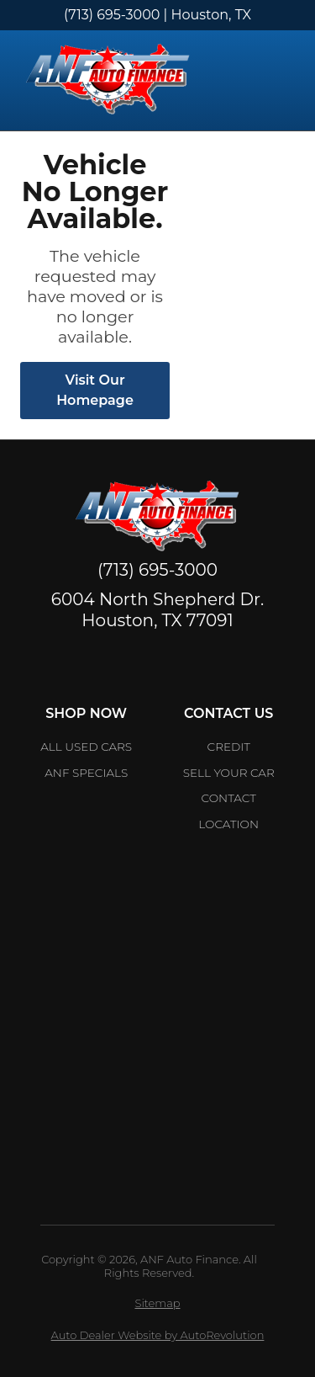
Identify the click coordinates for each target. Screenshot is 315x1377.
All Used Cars (86, 746)
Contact (229, 798)
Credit (228, 746)
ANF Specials (86, 772)
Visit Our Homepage (95, 390)
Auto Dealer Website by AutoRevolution (158, 1335)
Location (228, 824)
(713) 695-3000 (112, 15)
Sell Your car (229, 772)
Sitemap (157, 1303)
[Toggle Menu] (281, 81)
